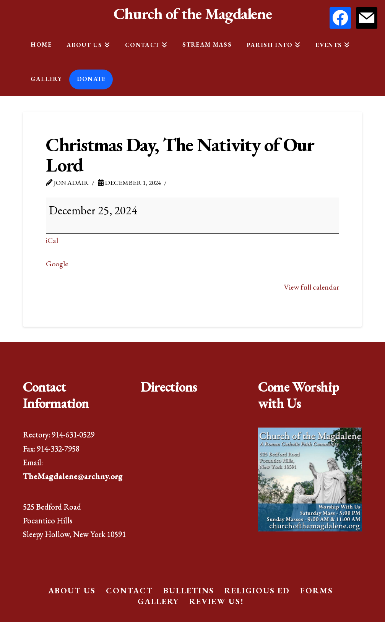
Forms (316, 590)
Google (57, 264)
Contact (129, 590)
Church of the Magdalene (192, 14)
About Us (72, 590)
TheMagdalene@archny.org (73, 476)
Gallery (158, 601)
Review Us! (216, 601)
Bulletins (188, 590)
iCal (52, 240)
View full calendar (311, 287)
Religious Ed (257, 590)
